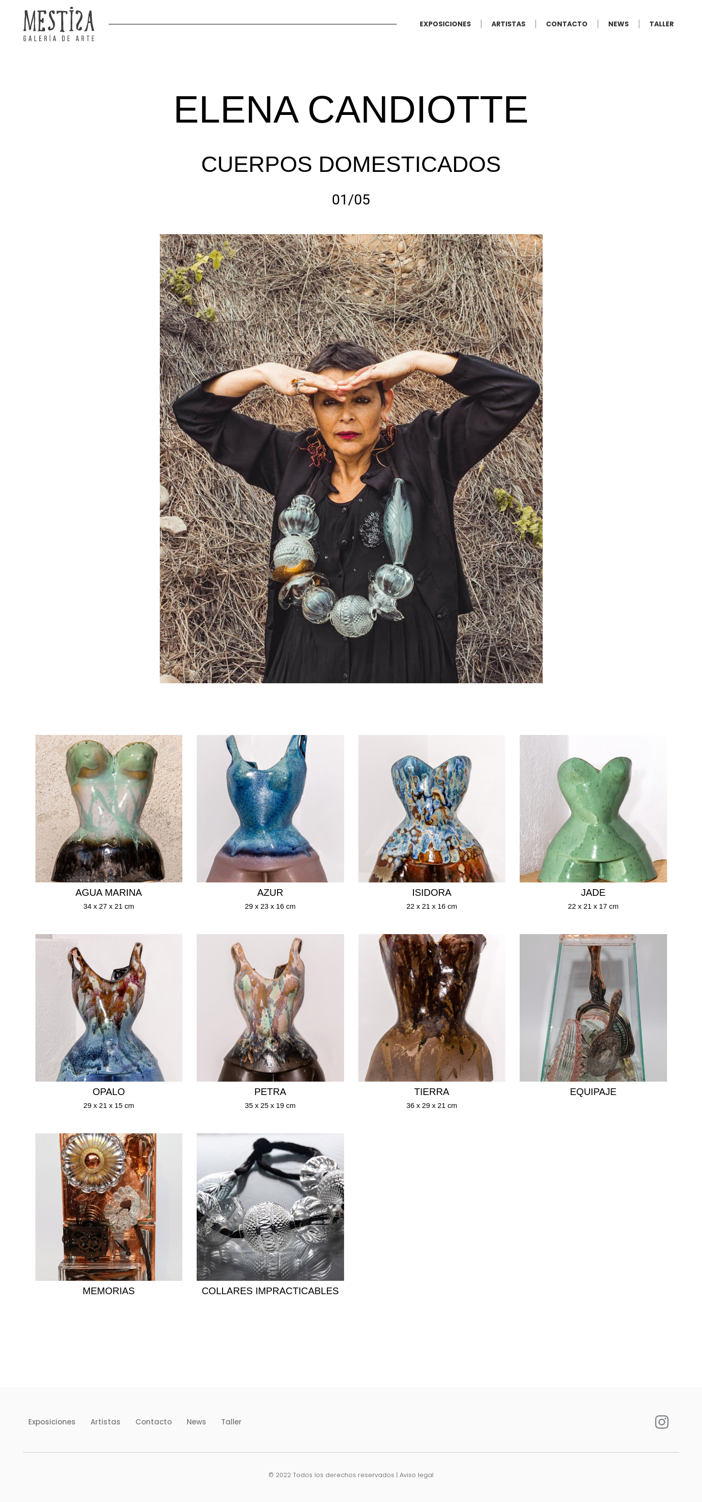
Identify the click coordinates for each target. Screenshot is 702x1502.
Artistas (508, 24)
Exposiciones (445, 24)
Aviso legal (417, 1474)
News (618, 24)
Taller (661, 24)
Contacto (567, 24)
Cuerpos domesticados (351, 164)
